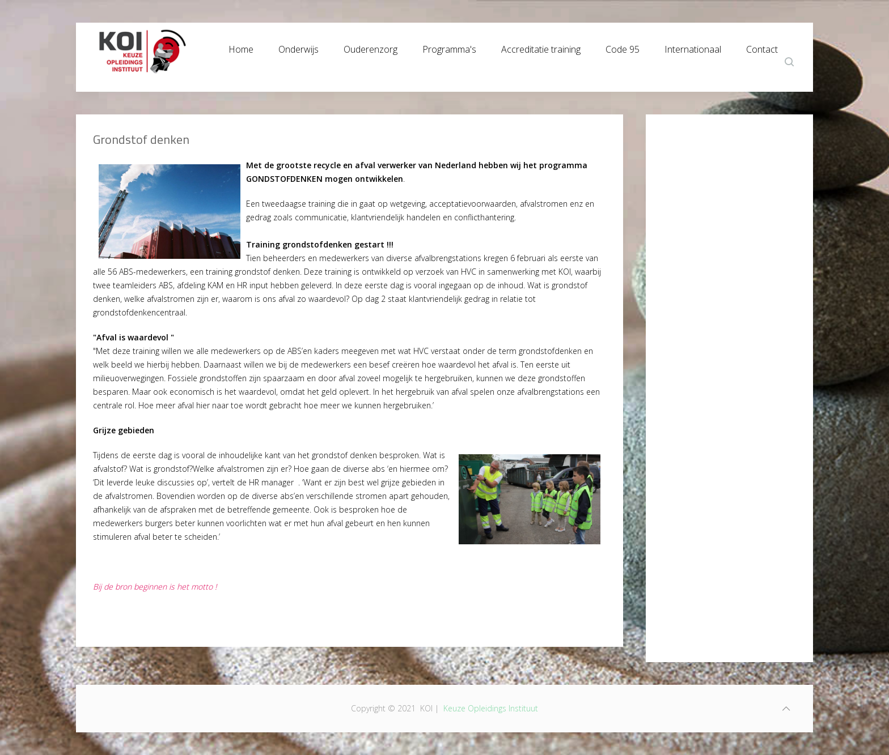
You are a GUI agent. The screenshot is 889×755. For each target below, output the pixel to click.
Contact (762, 46)
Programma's (449, 46)
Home (240, 46)
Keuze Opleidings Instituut (490, 708)
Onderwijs (298, 46)
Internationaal (692, 46)
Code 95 (623, 46)
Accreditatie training (541, 46)
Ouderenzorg (370, 46)
